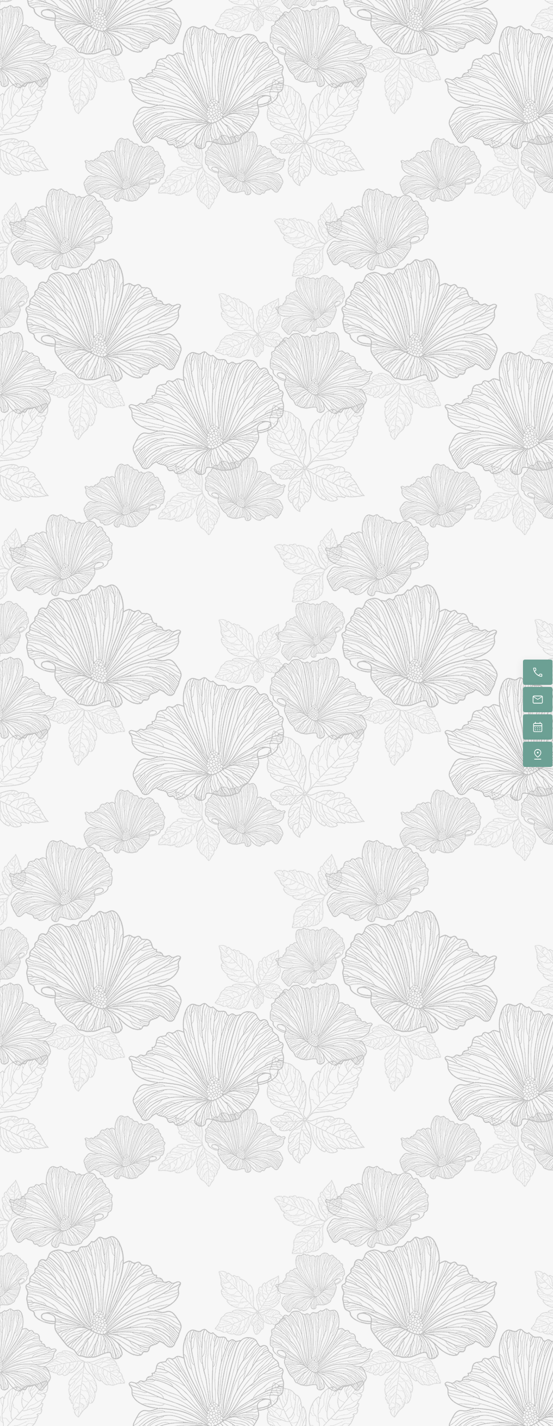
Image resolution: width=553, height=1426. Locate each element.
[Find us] (537, 754)
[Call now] (537, 672)
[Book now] (537, 727)
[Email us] (537, 699)
